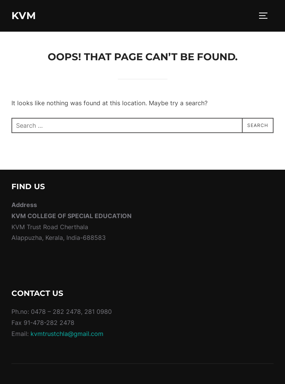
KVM (23, 16)
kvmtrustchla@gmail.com (66, 333)
